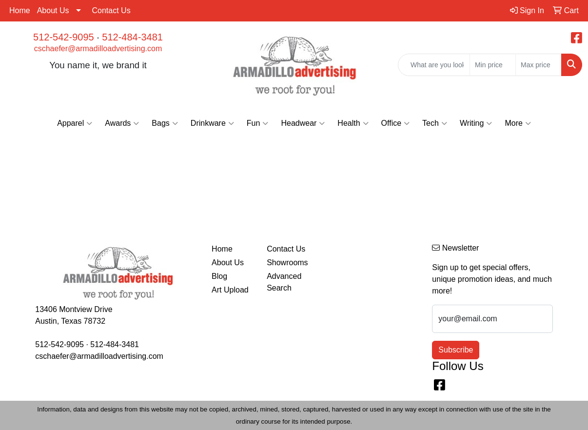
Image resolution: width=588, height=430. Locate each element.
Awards (122, 123)
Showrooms (287, 262)
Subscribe (455, 350)
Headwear (303, 123)
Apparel (74, 123)
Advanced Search (284, 282)
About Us (53, 10)
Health (352, 123)
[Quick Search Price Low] (493, 65)
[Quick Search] (434, 65)
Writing (476, 123)
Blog (219, 276)
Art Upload (230, 290)
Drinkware (212, 123)
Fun (258, 123)
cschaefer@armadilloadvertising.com (98, 48)
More (517, 123)
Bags (164, 123)
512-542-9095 (63, 37)
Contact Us (111, 10)
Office (395, 123)
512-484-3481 (132, 37)
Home (19, 10)
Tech (434, 123)
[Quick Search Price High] (538, 65)
